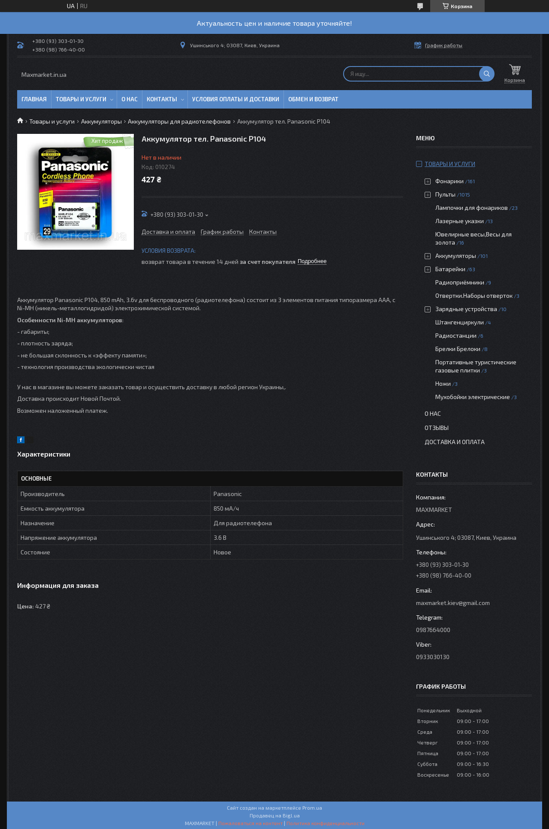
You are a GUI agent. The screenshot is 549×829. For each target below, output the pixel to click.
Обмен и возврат (313, 99)
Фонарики (449, 181)
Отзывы (437, 427)
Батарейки (450, 268)
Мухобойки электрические (472, 396)
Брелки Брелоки (457, 348)
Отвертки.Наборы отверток (474, 295)
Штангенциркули (459, 322)
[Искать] (487, 74)
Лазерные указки (459, 220)
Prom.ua (312, 808)
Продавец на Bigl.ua (275, 815)
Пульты (445, 194)
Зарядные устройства (466, 308)
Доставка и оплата (455, 441)
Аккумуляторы (101, 121)
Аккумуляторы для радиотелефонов (179, 121)
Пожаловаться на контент (250, 823)
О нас (129, 99)
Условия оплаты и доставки (235, 99)
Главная (34, 99)
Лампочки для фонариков (471, 207)
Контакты (162, 99)
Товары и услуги (81, 99)
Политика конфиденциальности (326, 823)
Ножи (443, 383)
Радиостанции (456, 335)
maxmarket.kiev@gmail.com (453, 602)
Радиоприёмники (460, 282)
